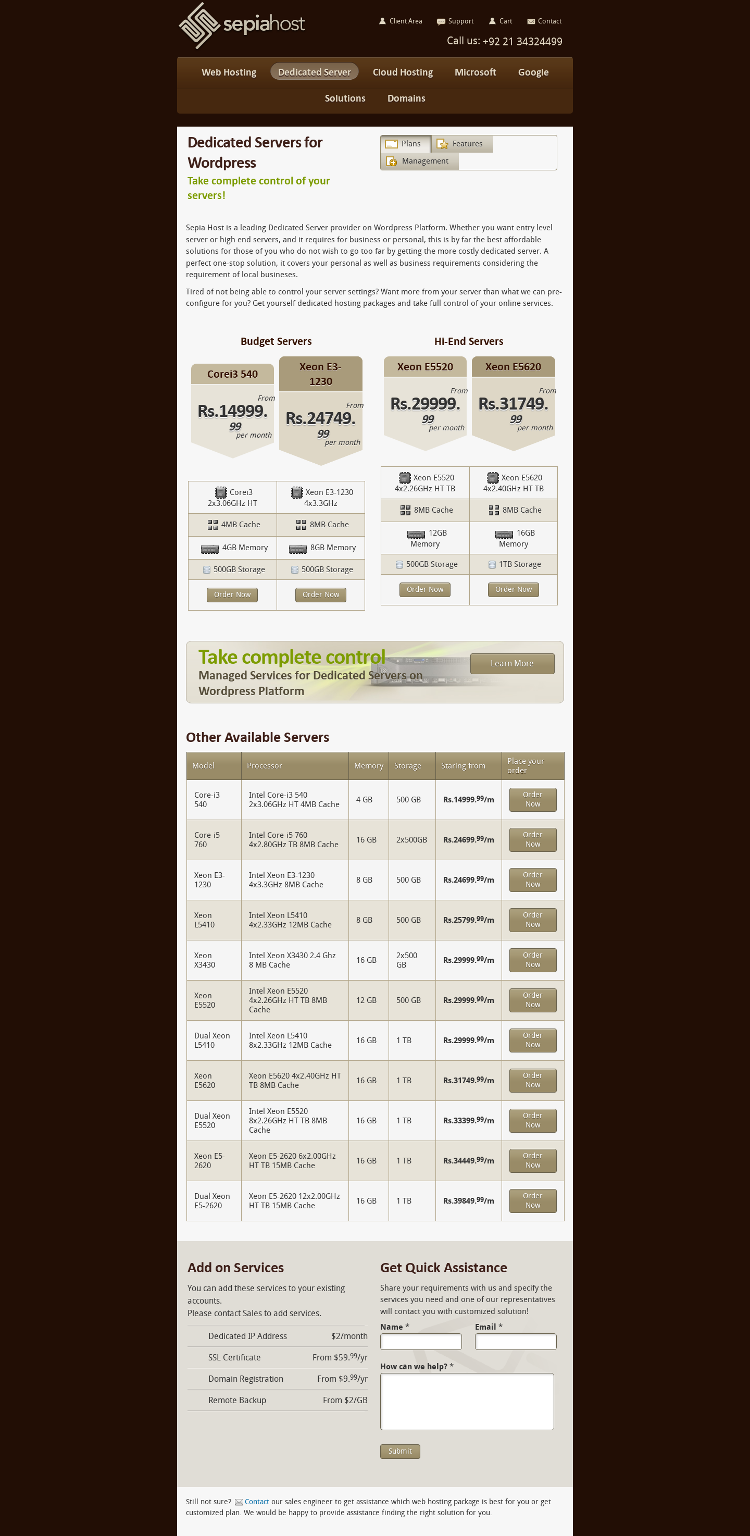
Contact (257, 1501)
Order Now (232, 594)
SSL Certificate (234, 1357)
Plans (411, 143)
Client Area (406, 21)
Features (468, 143)
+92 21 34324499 (521, 41)
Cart (505, 21)
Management (425, 161)
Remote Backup (237, 1400)
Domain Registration (245, 1379)
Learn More (512, 663)
